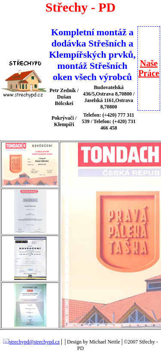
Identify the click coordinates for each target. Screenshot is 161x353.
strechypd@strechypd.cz (31, 342)
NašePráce (148, 68)
